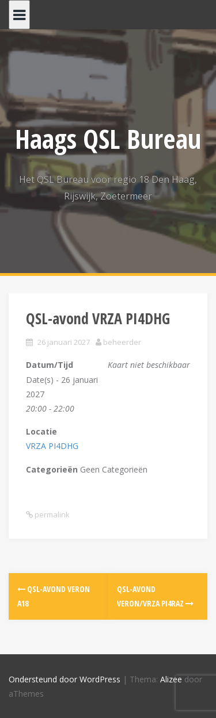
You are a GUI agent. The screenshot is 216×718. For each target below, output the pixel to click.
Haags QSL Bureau (108, 138)
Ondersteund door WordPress (64, 679)
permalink (51, 514)
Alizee (171, 679)
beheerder (122, 342)
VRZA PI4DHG (52, 445)
